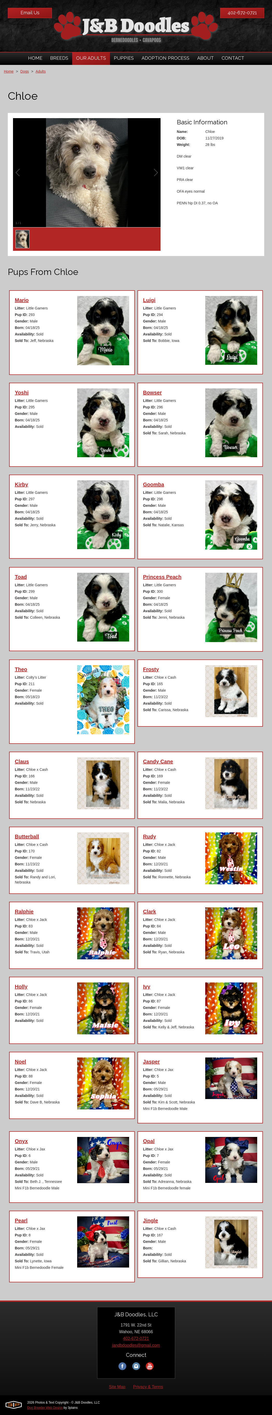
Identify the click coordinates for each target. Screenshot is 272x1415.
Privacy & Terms (148, 1387)
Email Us (30, 12)
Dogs (24, 71)
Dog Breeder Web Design (45, 1408)
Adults (41, 71)
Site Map (117, 1387)
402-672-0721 (242, 12)
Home (9, 71)
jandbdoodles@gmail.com (136, 1345)
